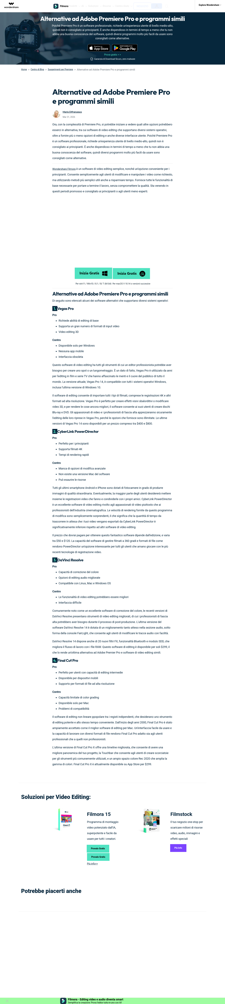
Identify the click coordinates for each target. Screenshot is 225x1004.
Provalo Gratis (101, 847)
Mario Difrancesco (73, 109)
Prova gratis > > (112, 52)
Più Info (180, 846)
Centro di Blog (37, 67)
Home (24, 67)
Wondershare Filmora (65, 166)
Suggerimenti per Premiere (60, 67)
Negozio (150, 5)
